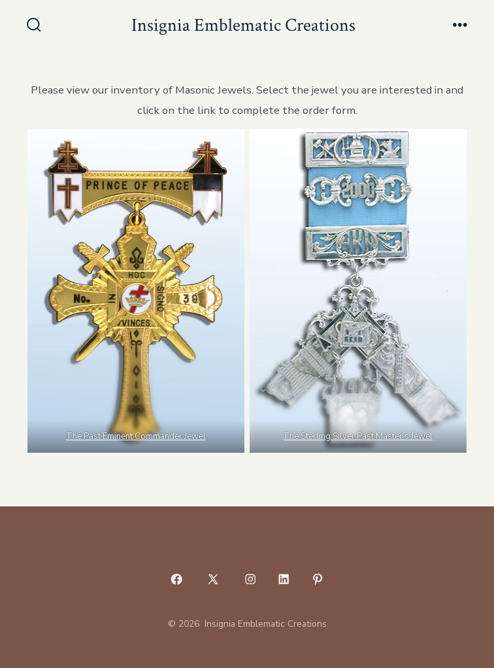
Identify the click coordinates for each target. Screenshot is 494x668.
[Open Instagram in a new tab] (250, 579)
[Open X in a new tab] (213, 579)
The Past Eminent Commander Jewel (136, 436)
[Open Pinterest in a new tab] (317, 579)
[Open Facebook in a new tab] (176, 579)
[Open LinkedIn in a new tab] (284, 579)
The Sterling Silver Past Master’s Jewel (358, 436)
